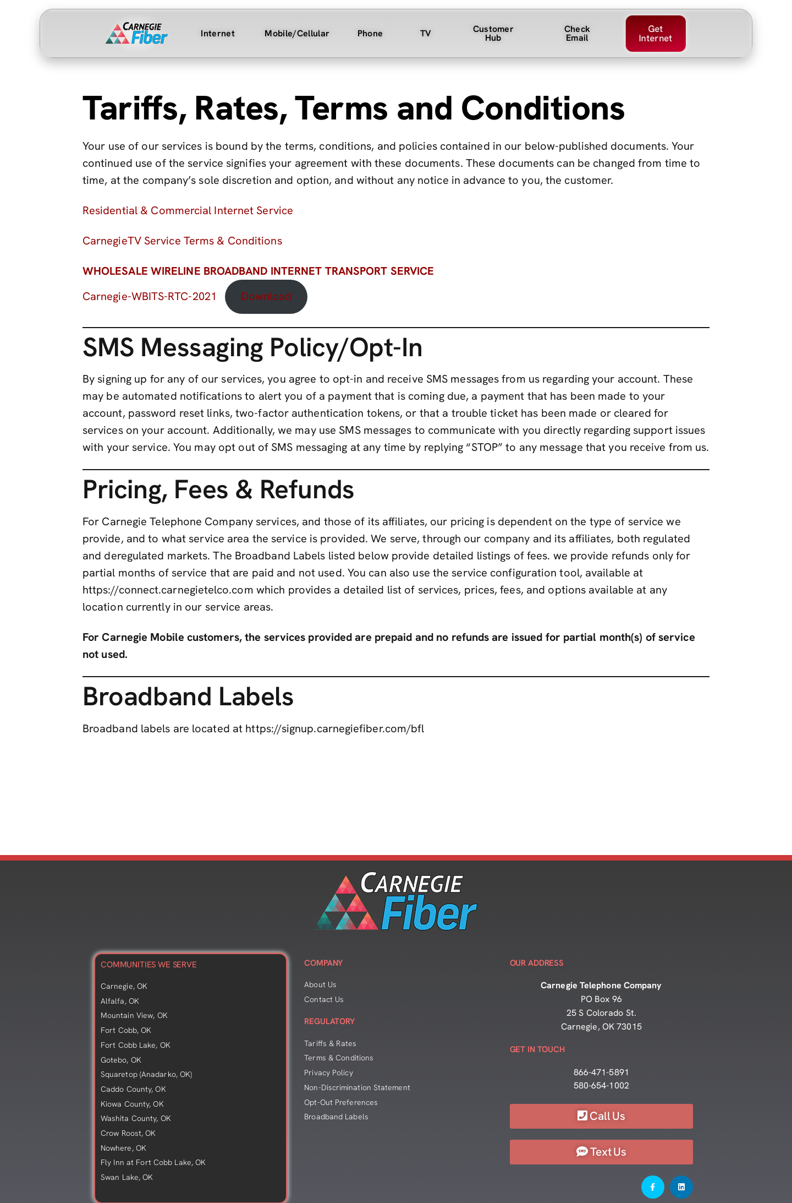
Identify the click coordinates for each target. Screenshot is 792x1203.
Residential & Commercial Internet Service (187, 210)
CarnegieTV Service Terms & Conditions (182, 240)
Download (266, 296)
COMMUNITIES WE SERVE (149, 964)
